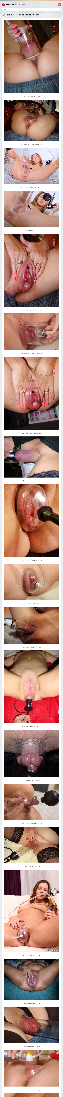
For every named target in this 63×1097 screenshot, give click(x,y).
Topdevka (15, 4)
